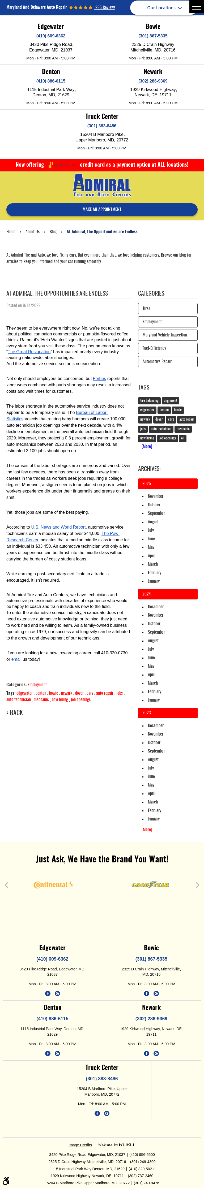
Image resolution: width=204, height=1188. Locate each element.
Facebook (47, 993)
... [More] (145, 446)
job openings (81, 700)
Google (57, 993)
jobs (119, 693)
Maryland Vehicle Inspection (165, 335)
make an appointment (102, 210)
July (151, 530)
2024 (146, 594)
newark (66, 693)
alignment (170, 401)
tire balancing (149, 401)
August (153, 522)
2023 (146, 713)
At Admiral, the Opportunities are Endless (102, 232)
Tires (146, 308)
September (156, 513)
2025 (146, 484)
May (151, 547)
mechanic (41, 700)
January (154, 581)
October (154, 505)
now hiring (60, 700)
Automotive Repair (157, 362)
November (155, 496)
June (151, 539)
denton (41, 693)
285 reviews (104, 8)
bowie (53, 693)
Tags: (144, 388)
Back (16, 713)
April (151, 556)
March (153, 564)
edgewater (24, 693)
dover (79, 693)
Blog (53, 232)
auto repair (104, 693)
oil (182, 438)
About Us (33, 232)
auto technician (18, 700)
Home (10, 232)
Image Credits (80, 1145)
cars (90, 693)
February (154, 573)
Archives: (149, 469)
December (156, 607)
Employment (37, 685)
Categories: (151, 294)
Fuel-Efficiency (154, 348)
